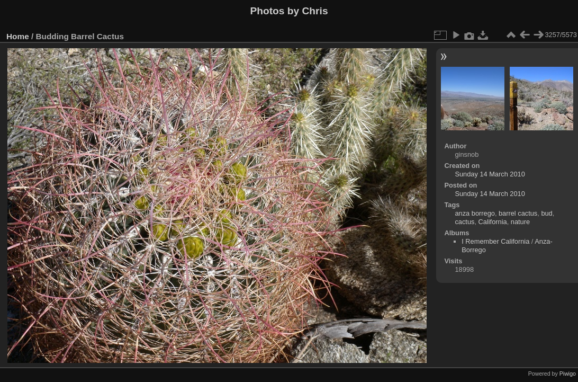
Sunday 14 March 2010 (490, 174)
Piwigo (567, 373)
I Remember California (495, 241)
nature (520, 222)
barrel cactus (518, 213)
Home (17, 36)
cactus (464, 222)
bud (546, 213)
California (492, 222)
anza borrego (474, 213)
